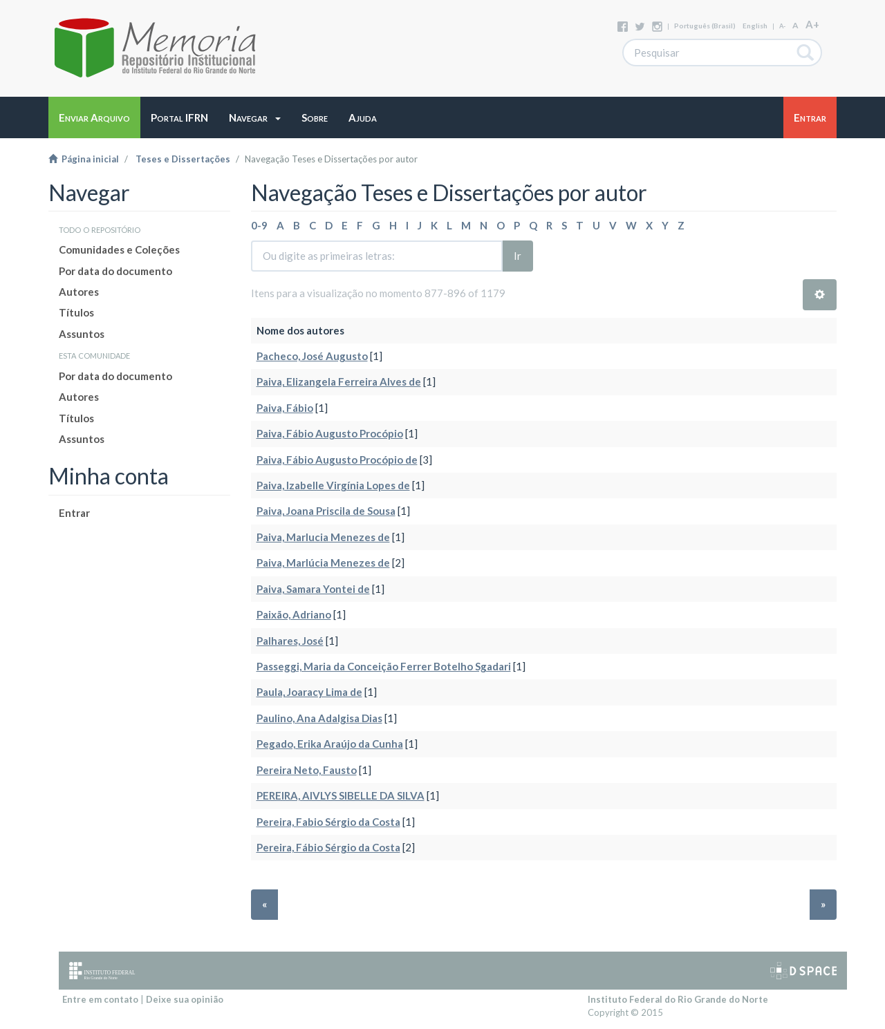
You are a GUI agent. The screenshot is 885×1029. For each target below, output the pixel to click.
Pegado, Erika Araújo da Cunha (330, 743)
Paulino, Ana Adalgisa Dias (319, 718)
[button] (254, 117)
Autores (79, 291)
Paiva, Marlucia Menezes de (323, 537)
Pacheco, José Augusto (312, 356)
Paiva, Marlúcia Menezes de (323, 562)
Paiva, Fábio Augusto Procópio (330, 433)
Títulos (76, 312)
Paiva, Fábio (285, 408)
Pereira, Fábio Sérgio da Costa (328, 847)
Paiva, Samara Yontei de (313, 589)
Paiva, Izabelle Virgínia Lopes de (333, 485)
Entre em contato (100, 999)
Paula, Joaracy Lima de (309, 692)
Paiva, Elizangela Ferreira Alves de (339, 381)
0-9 (259, 225)
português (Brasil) (705, 25)
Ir (517, 255)
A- (782, 26)
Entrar (74, 513)
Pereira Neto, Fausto (307, 770)
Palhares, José (290, 640)
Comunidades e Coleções (119, 249)
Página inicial (83, 158)
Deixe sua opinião (184, 999)
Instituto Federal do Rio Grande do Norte (678, 999)
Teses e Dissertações (183, 158)
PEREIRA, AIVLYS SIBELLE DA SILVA (341, 795)
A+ (812, 24)
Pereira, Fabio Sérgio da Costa (328, 821)
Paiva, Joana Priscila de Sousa (326, 510)
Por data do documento (115, 271)
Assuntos (81, 334)
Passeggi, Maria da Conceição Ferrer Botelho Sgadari (384, 666)
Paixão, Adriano (294, 614)
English (755, 25)
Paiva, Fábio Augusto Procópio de (337, 459)
